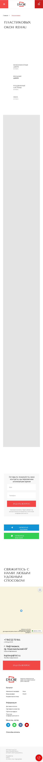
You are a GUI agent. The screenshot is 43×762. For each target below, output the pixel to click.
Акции (24, 694)
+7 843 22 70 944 (12, 639)
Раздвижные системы (19, 87)
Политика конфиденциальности (12, 715)
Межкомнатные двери (12, 691)
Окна (15, 97)
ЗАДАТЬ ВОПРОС (21, 504)
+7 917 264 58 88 (21, 549)
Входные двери (10, 694)
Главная (5, 15)
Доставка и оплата (11, 706)
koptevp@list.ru (12, 655)
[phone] (21, 495)
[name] (21, 487)
